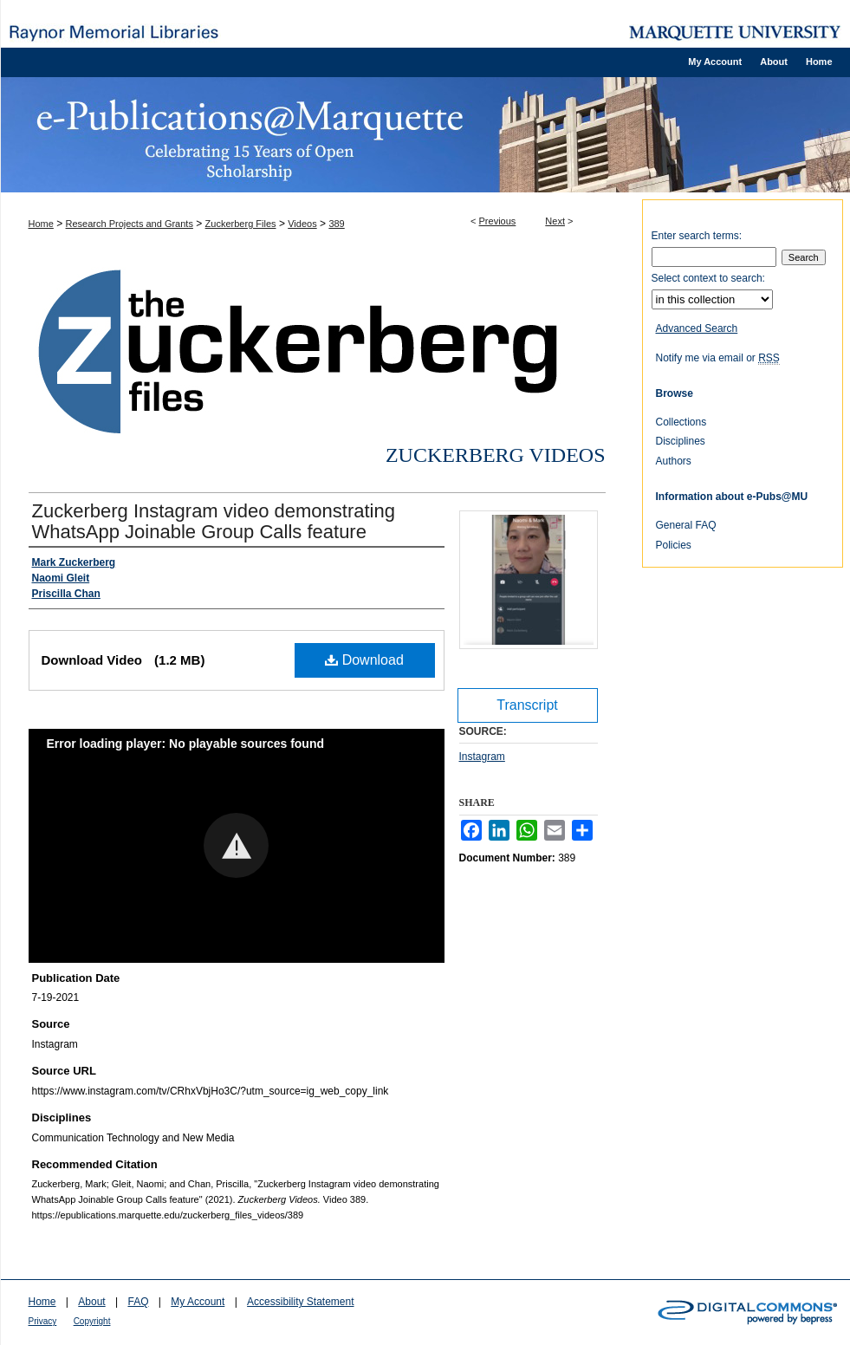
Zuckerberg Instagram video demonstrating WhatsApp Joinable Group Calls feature (213, 521)
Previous (497, 221)
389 (336, 223)
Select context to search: (708, 278)
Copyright (92, 1321)
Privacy (43, 1321)
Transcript (527, 705)
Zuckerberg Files (240, 223)
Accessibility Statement (300, 1302)
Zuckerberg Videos (496, 455)
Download (364, 660)
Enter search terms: (697, 236)
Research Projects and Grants (129, 223)
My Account (197, 1302)
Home (41, 223)
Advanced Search (697, 328)
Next (555, 221)
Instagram (482, 756)
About (91, 1302)
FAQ (137, 1302)
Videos (302, 223)
